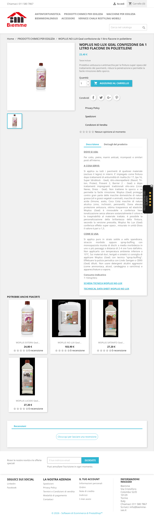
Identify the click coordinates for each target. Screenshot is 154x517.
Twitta (101, 98)
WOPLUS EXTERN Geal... (28, 342)
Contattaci (48, 499)
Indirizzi (83, 495)
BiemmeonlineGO (46, 18)
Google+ (109, 98)
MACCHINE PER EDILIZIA (120, 14)
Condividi (93, 98)
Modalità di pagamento (55, 495)
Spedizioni (48, 483)
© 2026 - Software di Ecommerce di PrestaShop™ (77, 513)
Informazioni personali (90, 483)
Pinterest (117, 98)
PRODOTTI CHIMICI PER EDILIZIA (83, 14)
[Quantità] (82, 83)
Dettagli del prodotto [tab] (115, 144)
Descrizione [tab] (92, 144)
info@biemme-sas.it (133, 508)
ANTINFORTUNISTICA (47, 14)
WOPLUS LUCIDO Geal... (28, 400)
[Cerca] (128, 27)
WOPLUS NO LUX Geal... (70, 342)
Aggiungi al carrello (111, 83)
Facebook (11, 487)
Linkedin (11, 483)
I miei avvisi (85, 499)
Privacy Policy (50, 487)
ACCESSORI (68, 18)
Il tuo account (89, 479)
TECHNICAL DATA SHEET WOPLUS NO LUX (106, 288)
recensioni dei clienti (145, 200)
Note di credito (86, 491)
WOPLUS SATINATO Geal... (111, 342)
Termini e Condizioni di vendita (59, 491)
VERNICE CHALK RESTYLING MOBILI (99, 18)
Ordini (82, 487)
